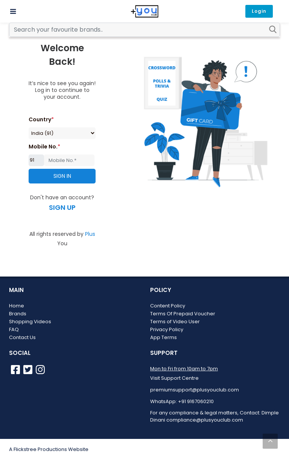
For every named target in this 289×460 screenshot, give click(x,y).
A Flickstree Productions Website (48, 449)
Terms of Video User (175, 321)
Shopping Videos (30, 321)
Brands (17, 313)
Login (259, 11)
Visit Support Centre (174, 378)
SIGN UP (62, 207)
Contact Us (22, 337)
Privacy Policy (166, 329)
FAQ (14, 329)
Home (16, 305)
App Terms (163, 337)
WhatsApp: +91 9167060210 (182, 401)
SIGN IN (62, 176)
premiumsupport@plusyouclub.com (194, 389)
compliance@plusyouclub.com (204, 419)
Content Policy (167, 305)
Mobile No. (44, 146)
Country (41, 119)
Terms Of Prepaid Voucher (182, 313)
